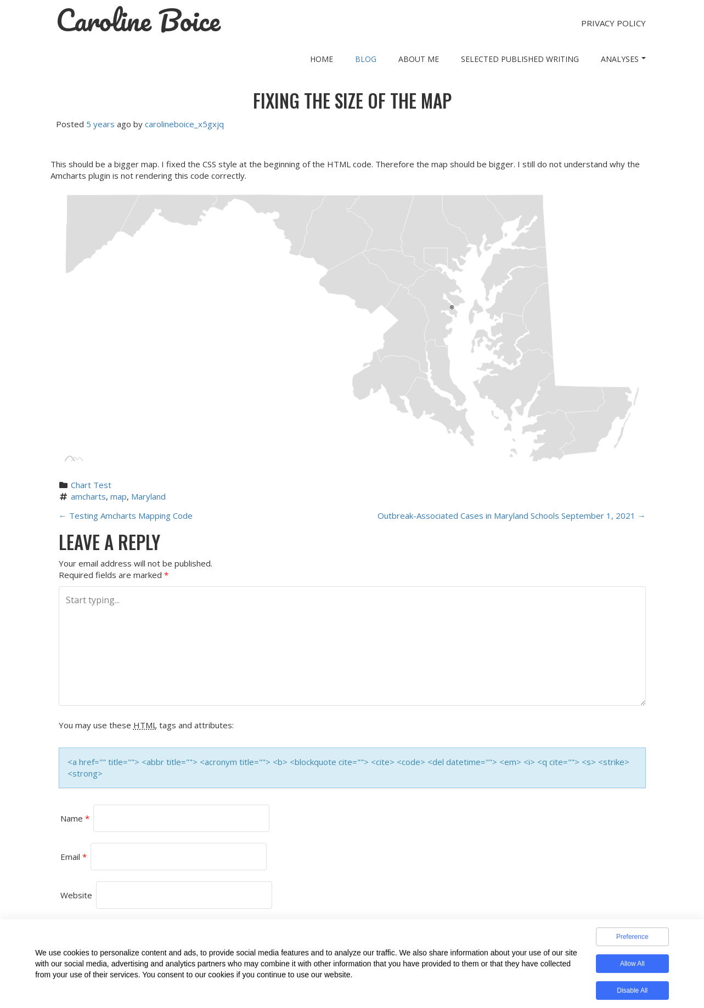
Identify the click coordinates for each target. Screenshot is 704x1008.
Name (74, 818)
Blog (365, 59)
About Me (418, 59)
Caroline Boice (138, 20)
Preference (632, 940)
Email (73, 856)
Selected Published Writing (520, 59)
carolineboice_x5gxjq (184, 123)
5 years (100, 123)
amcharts (88, 496)
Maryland (148, 496)
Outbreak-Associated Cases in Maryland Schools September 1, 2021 (512, 515)
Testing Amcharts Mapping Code (126, 515)
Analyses (623, 59)
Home (321, 59)
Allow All (632, 967)
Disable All (632, 994)
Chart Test (91, 484)
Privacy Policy (613, 23)
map (118, 496)
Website (76, 895)
